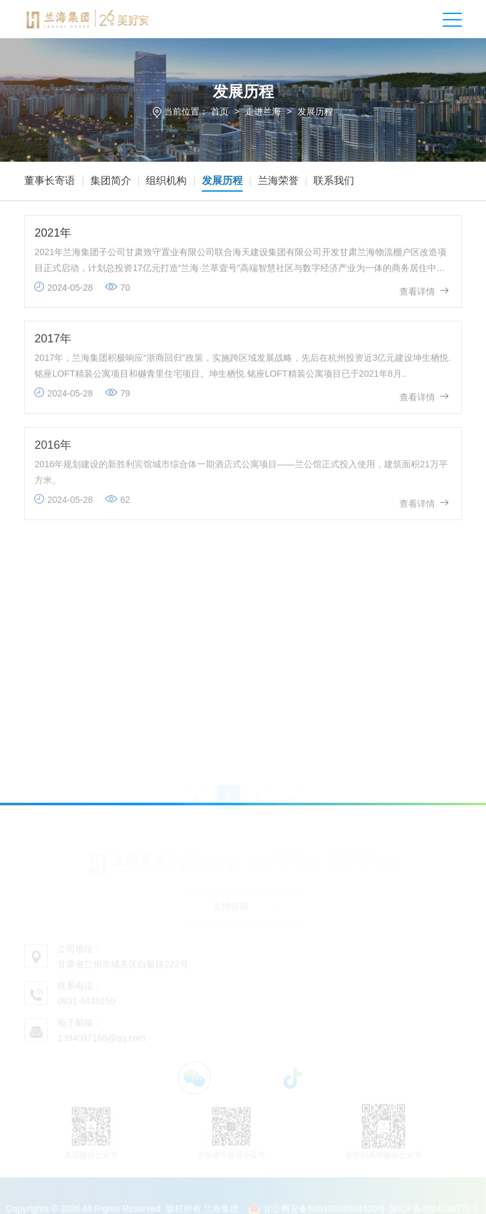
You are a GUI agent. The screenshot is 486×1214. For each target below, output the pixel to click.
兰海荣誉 (278, 180)
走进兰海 (263, 111)
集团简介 (110, 180)
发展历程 (315, 111)
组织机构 (166, 180)
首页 (220, 111)
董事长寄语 (49, 180)
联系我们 (333, 180)
